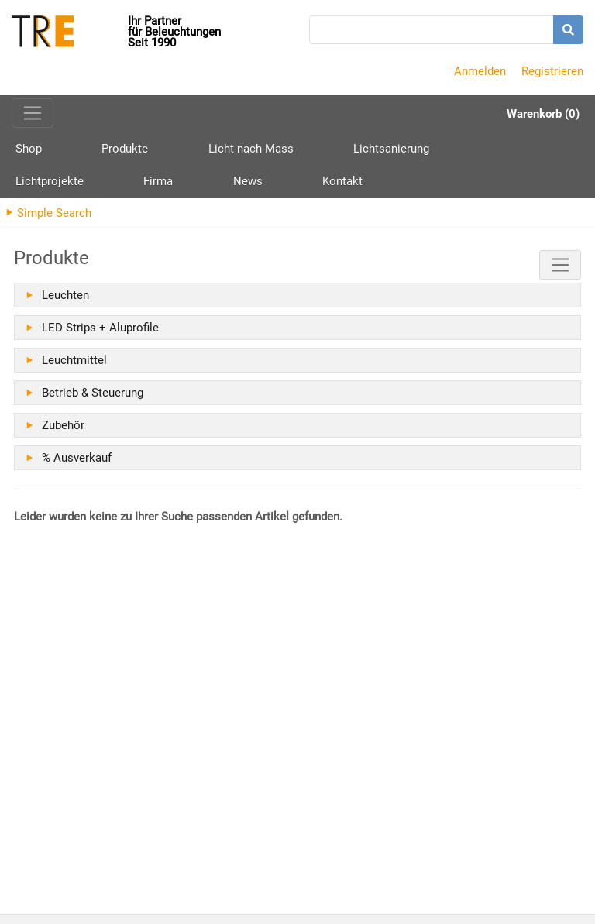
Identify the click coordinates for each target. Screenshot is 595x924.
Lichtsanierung (304, 150)
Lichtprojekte (407, 150)
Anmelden (480, 71)
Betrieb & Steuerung (92, 399)
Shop (28, 150)
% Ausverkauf (77, 464)
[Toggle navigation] (32, 113)
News (547, 150)
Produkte (96, 156)
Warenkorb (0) (543, 114)
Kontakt (35, 186)
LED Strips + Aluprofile (100, 334)
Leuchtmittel (74, 366)
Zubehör (63, 431)
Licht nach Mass (193, 150)
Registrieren (552, 71)
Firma (487, 150)
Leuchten (65, 301)
